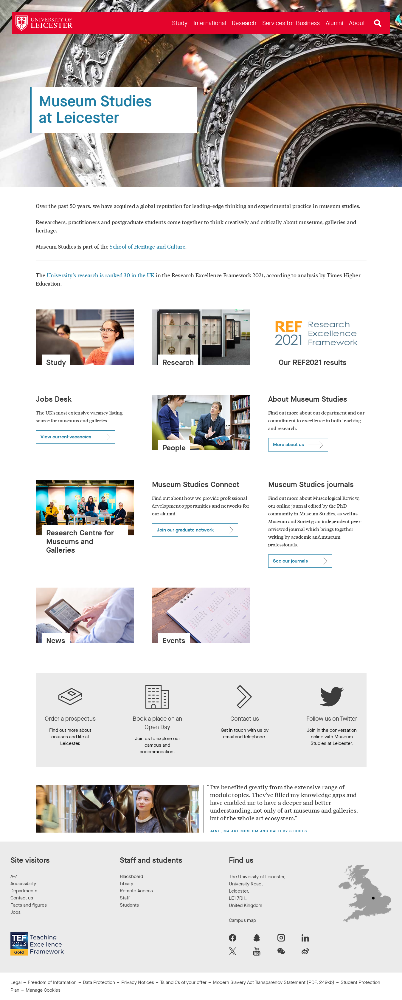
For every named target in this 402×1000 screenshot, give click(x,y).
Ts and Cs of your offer (183, 982)
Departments (23, 890)
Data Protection (99, 982)
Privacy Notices (137, 982)
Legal (15, 982)
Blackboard (131, 876)
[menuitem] (179, 23)
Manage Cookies (43, 990)
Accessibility (23, 883)
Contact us (21, 898)
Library (126, 883)
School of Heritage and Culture (147, 246)
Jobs (15, 912)
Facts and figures (28, 905)
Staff (125, 898)
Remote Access (136, 890)
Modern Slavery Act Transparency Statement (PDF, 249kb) (273, 982)
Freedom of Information (52, 982)
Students (129, 905)
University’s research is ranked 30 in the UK (101, 275)
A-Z (13, 876)
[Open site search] (378, 23)
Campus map (242, 920)
